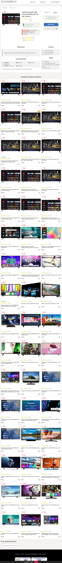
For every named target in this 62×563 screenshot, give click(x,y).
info (19, 105)
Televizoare (32, 2)
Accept (36, 562)
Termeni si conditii (19, 554)
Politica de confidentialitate (31, 554)
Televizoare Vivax (12, 7)
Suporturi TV (43, 2)
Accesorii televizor (55, 2)
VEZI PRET (51, 24)
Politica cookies (42, 554)
